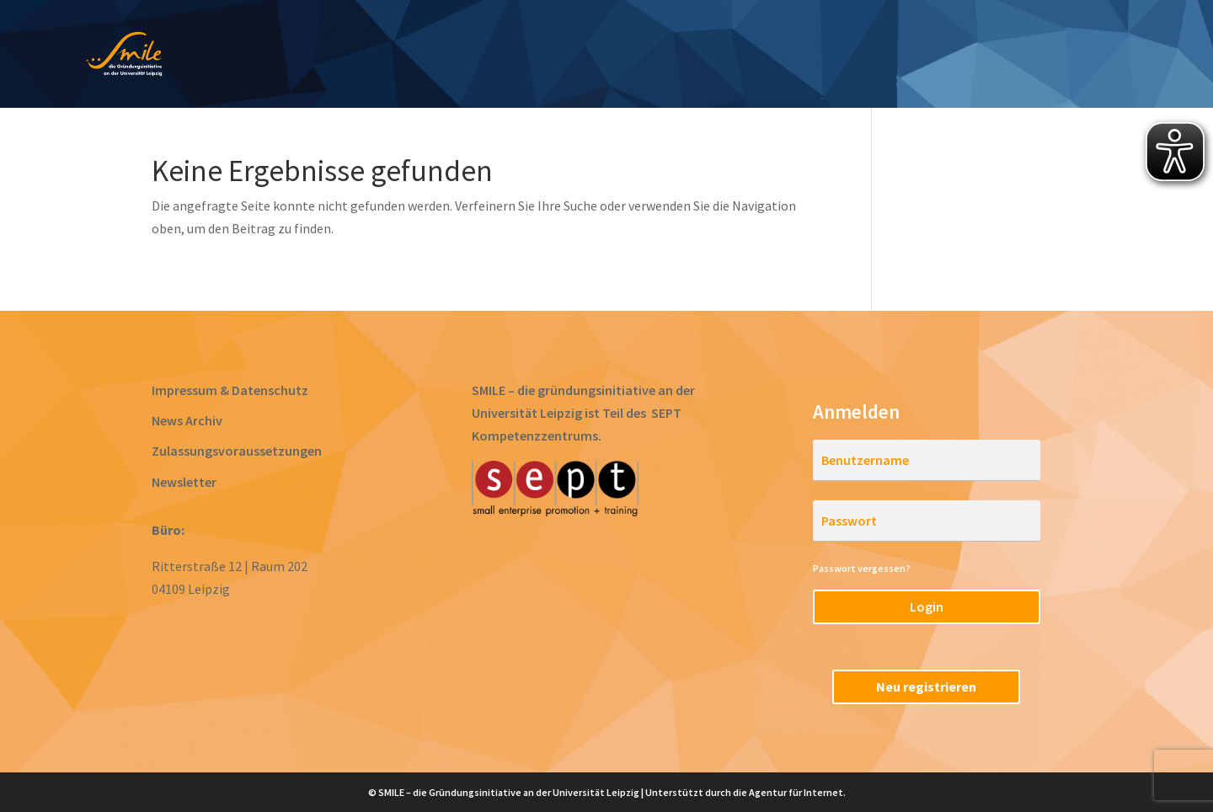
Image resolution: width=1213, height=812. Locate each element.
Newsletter (184, 481)
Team (983, 55)
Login (926, 606)
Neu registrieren (926, 686)
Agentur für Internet (796, 792)
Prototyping (586, 55)
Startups (900, 55)
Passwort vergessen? (862, 568)
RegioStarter (1078, 55)
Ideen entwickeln (452, 55)
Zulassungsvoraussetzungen (237, 450)
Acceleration (794, 55)
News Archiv (187, 420)
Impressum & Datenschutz (230, 390)
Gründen (689, 55)
